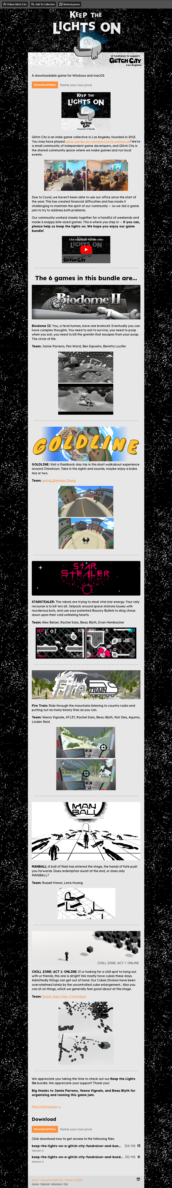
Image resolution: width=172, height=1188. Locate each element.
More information (46, 1107)
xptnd (46, 480)
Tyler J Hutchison (73, 996)
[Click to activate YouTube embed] (86, 249)
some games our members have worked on (98, 141)
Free (66, 1183)
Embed (78, 1179)
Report (69, 1179)
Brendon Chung (64, 480)
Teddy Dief (50, 996)
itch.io (35, 1179)
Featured (45, 1183)
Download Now (45, 85)
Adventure (56, 1183)
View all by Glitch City (52, 1179)
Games (35, 1183)
